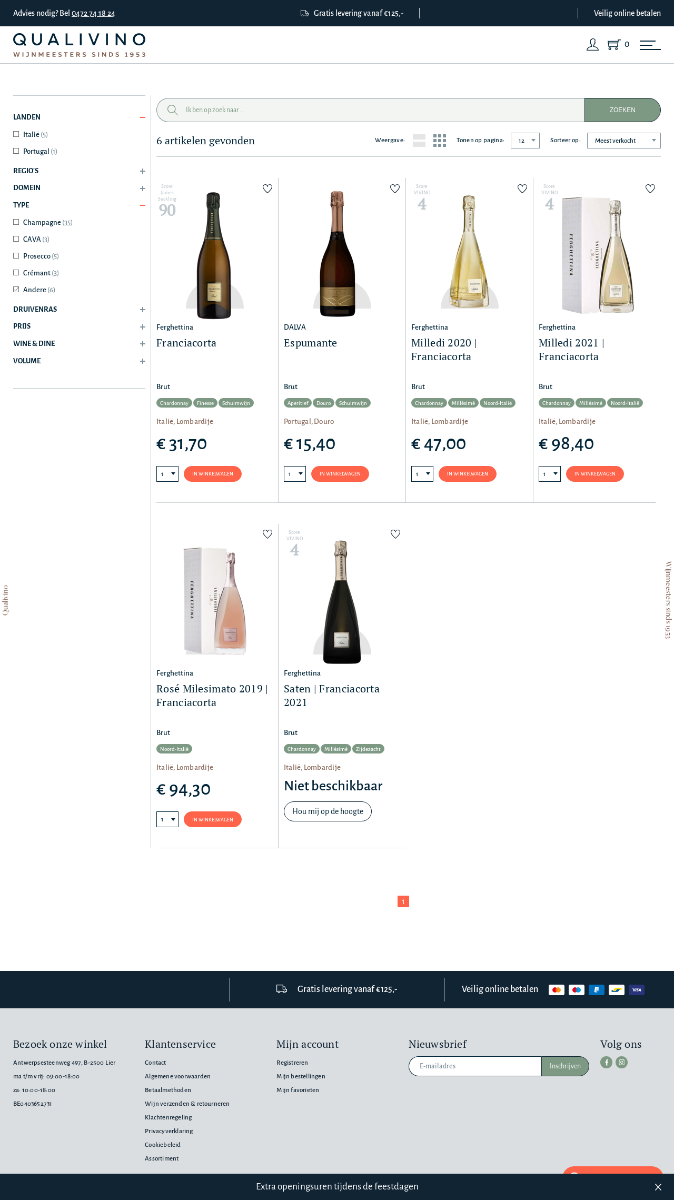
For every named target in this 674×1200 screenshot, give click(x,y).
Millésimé (463, 403)
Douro (323, 403)
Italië (35, 134)
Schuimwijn (236, 403)
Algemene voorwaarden (178, 1076)
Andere (39, 290)
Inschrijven (565, 1066)
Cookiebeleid (163, 1145)
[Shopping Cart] (616, 44)
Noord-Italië (497, 403)
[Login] (592, 44)
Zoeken (623, 110)
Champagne (48, 222)
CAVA (36, 239)
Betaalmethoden (168, 1090)
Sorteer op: (565, 140)
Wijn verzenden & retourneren (187, 1103)
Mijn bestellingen (300, 1076)
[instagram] (621, 1062)
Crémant (41, 273)
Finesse (205, 403)
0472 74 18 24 (93, 13)
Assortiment (162, 1158)
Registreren (292, 1062)
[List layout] (419, 140)
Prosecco (41, 256)
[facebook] (606, 1062)
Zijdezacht (368, 749)
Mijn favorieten (297, 1090)
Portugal (40, 151)
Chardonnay (174, 403)
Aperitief (298, 403)
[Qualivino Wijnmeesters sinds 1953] (79, 45)
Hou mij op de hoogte (327, 812)
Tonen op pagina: (480, 140)
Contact (155, 1062)
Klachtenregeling (168, 1117)
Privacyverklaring (169, 1131)
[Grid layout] (439, 140)
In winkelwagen (212, 474)
